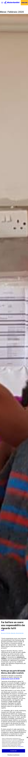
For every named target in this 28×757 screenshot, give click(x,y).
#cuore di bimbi (5, 633)
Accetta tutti (13, 751)
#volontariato (20, 633)
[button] (27, 737)
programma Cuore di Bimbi (10, 678)
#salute (13, 633)
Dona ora (24, 3)
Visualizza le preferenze (13, 755)
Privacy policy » (21, 746)
